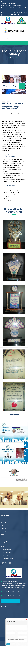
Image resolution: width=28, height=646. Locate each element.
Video (2, 525)
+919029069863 (22, 12)
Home (12, 58)
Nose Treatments (6, 549)
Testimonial (4, 528)
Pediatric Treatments (7, 558)
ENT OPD (3, 531)
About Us (3, 523)
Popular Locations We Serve (10, 601)
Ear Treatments (5, 547)
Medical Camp (5, 537)
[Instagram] (6, 563)
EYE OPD (3, 534)
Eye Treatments (5, 555)
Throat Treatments (6, 552)
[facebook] (3, 563)
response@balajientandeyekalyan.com (13, 8)
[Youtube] (10, 563)
